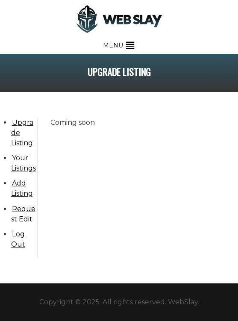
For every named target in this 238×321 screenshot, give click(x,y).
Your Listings (23, 163)
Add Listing (22, 188)
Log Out (18, 239)
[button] (113, 45)
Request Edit (23, 214)
